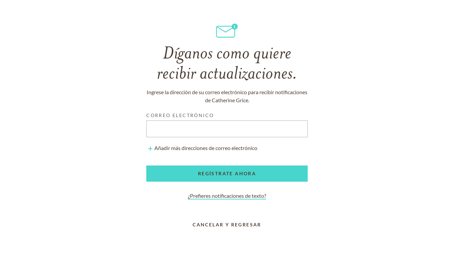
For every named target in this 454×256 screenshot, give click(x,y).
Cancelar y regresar (227, 224)
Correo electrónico (180, 115)
